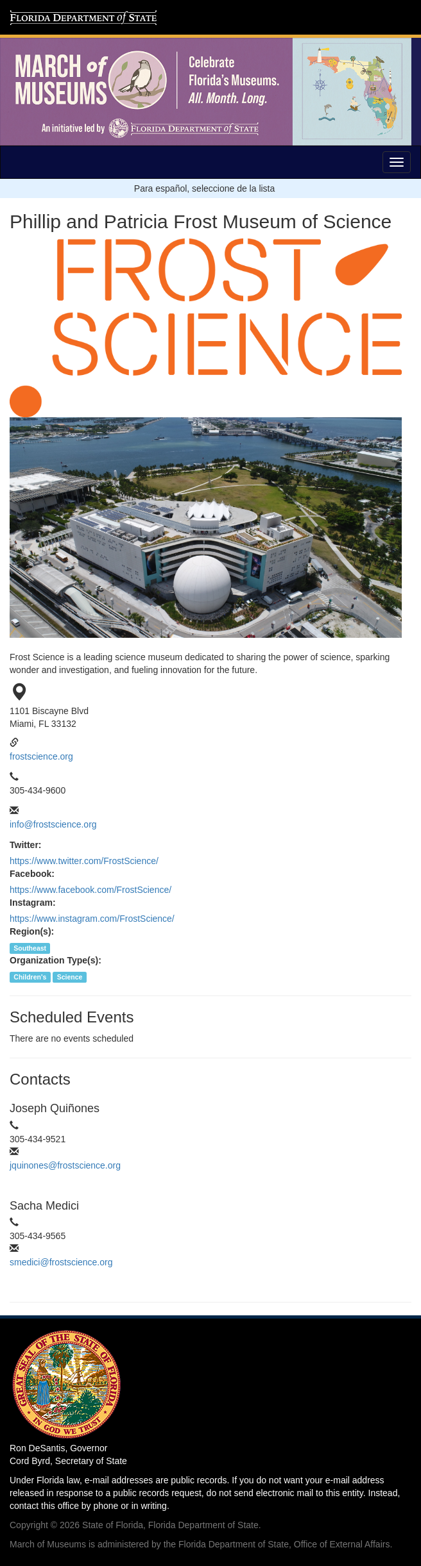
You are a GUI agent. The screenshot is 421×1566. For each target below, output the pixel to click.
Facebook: (32, 874)
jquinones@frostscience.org (65, 1165)
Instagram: (33, 902)
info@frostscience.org (53, 824)
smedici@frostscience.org (61, 1262)
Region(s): (32, 931)
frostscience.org (41, 756)
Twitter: (26, 845)
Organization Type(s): (55, 960)
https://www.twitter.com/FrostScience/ (84, 861)
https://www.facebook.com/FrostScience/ (90, 890)
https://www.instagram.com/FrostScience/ (92, 918)
